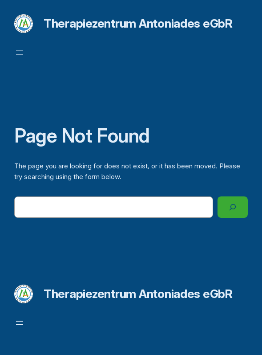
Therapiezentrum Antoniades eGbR (138, 23)
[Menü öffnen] (19, 52)
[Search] (233, 207)
